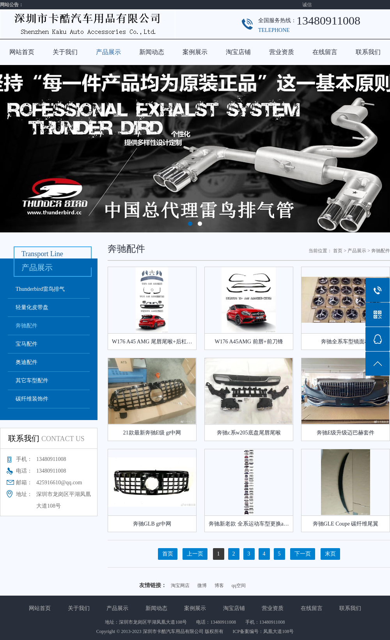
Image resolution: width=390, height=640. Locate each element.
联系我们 (368, 52)
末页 (330, 554)
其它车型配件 (32, 380)
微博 (202, 585)
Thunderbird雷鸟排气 (40, 289)
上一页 (195, 554)
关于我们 (65, 52)
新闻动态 (151, 52)
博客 (219, 585)
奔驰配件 (26, 326)
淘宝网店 (180, 585)
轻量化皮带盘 (32, 307)
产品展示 (108, 52)
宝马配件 (26, 344)
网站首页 (21, 52)
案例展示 (195, 52)
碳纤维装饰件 (32, 399)
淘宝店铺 (238, 52)
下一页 (302, 554)
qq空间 (239, 585)
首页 (337, 250)
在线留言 (324, 52)
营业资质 (281, 52)
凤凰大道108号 (278, 631)
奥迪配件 (26, 362)
